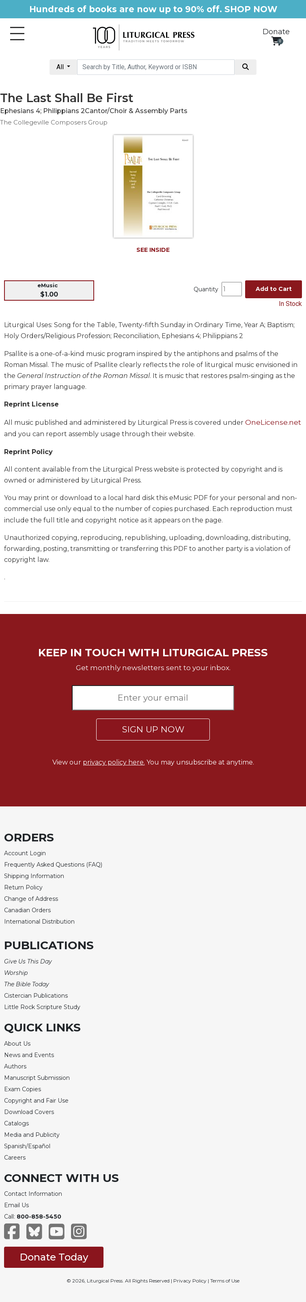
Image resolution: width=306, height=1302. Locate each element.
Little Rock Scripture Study (42, 1007)
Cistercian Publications (36, 995)
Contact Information (33, 1193)
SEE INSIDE (153, 249)
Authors (15, 1066)
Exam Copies (22, 1089)
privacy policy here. (114, 762)
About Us (17, 1043)
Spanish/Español (27, 1146)
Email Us (16, 1205)
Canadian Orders (27, 910)
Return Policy (23, 887)
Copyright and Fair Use (36, 1100)
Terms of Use (224, 1281)
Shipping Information (34, 876)
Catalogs (16, 1123)
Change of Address (31, 898)
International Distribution (39, 921)
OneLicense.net (273, 422)
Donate (276, 31)
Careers (15, 1157)
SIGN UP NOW (153, 729)
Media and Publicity (32, 1134)
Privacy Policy (190, 1281)
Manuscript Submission (37, 1077)
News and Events (29, 1055)
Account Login (25, 853)
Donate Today (53, 1257)
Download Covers (29, 1112)
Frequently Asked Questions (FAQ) (53, 864)
